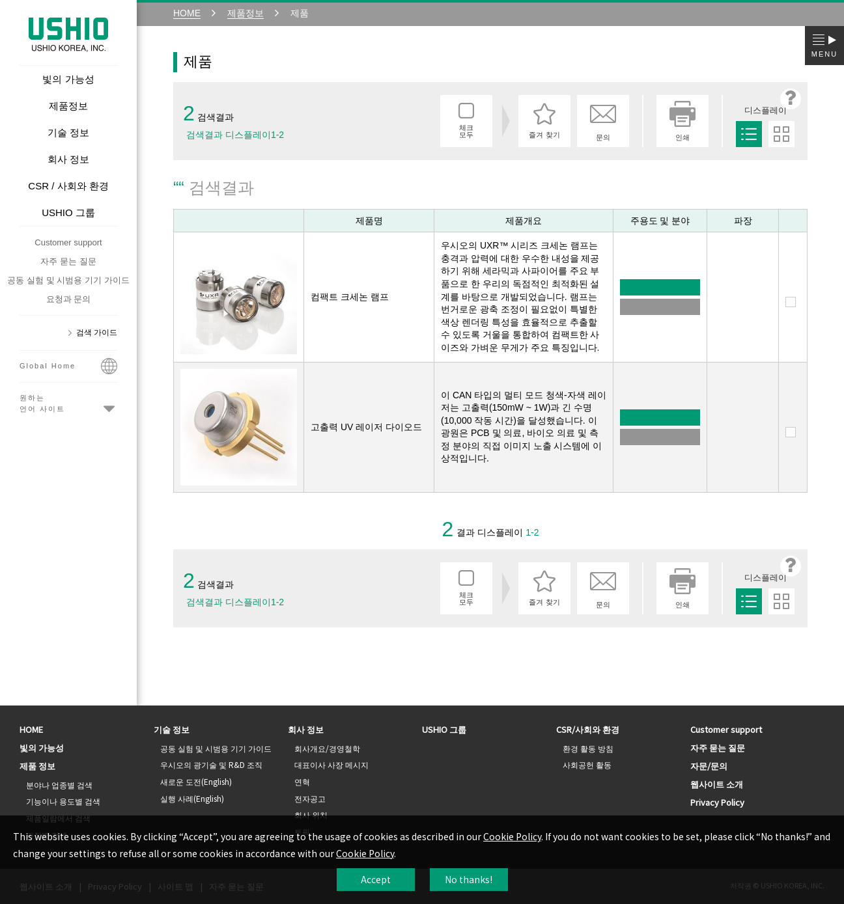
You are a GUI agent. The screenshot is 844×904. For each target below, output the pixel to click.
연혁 (302, 781)
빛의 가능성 (42, 747)
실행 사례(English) (192, 798)
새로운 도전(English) (196, 781)
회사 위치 (311, 814)
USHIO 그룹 (444, 729)
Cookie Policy (512, 836)
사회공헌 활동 (587, 764)
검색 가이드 (96, 332)
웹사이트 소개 (716, 784)
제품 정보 (37, 766)
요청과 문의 (68, 299)
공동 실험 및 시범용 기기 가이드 (68, 280)
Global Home (68, 368)
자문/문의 (708, 766)
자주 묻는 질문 (68, 261)
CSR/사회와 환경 (587, 729)
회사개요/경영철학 (327, 748)
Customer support (68, 242)
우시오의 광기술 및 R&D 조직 (211, 764)
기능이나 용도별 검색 (63, 800)
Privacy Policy (717, 802)
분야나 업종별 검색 (59, 784)
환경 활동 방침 (588, 748)
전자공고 (310, 798)
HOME (31, 729)
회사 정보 (306, 729)
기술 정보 (172, 729)
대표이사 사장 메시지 (331, 764)
